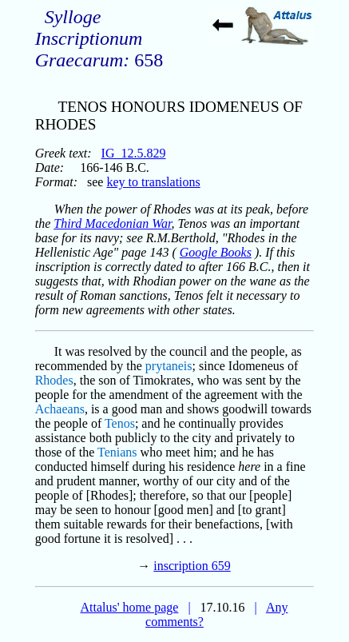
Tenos (120, 423)
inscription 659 (191, 565)
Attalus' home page (130, 607)
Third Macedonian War (112, 223)
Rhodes (54, 380)
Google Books (216, 252)
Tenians (117, 452)
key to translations (153, 182)
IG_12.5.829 (133, 153)
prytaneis (168, 366)
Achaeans (60, 409)
